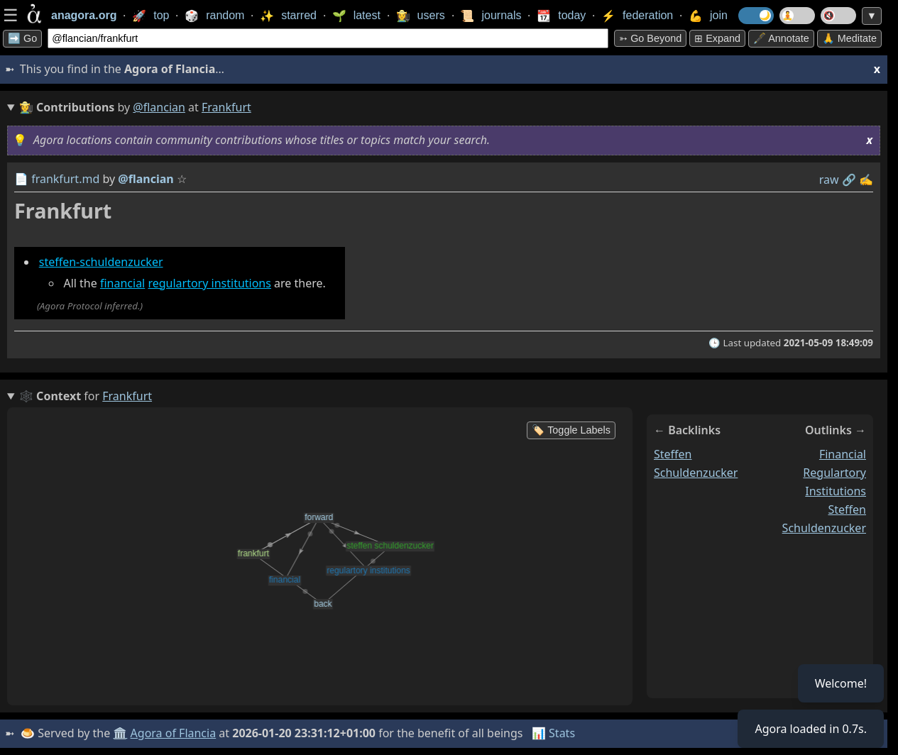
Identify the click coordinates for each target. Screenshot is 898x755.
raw (829, 179)
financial (122, 283)
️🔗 (849, 179)
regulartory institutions (209, 283)
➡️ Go (22, 38)
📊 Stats (553, 733)
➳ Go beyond (650, 38)
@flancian (159, 107)
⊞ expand (717, 38)
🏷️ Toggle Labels (571, 430)
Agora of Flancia (174, 733)
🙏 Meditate (849, 38)
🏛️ (120, 733)
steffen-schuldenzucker (101, 262)
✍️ (866, 179)
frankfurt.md (65, 179)
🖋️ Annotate (781, 38)
